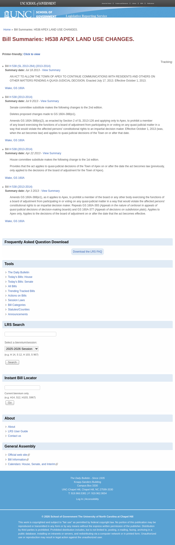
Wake (8, 88)
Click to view (31, 54)
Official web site (19, 454)
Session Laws (16, 300)
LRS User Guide (18, 431)
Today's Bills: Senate (20, 281)
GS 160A (19, 88)
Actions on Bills (17, 295)
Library (134, 3)
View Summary (51, 70)
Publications (150, 3)
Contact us (14, 436)
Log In (79, 499)
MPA (141, 3)
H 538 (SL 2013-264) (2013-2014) (29, 66)
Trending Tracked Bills (21, 291)
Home (7, 29)
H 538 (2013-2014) (20, 97)
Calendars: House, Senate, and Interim (33, 464)
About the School (106, 3)
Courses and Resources (121, 3)
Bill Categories (17, 305)
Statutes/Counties (19, 309)
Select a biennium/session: (21, 342)
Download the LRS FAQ (87, 251)
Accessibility (92, 499)
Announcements (18, 314)
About (11, 426)
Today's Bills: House (20, 277)
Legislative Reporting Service (86, 16)
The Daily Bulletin (18, 272)
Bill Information (18, 459)
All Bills (12, 286)
